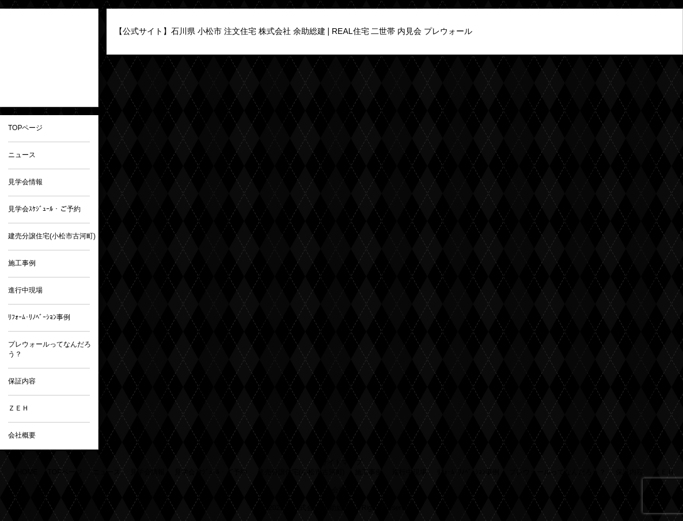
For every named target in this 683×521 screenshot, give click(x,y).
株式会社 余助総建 (321, 508)
